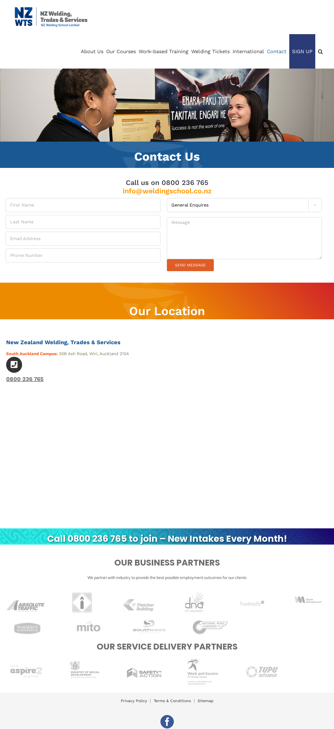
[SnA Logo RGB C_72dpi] (144, 669)
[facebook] (167, 721)
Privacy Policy (134, 700)
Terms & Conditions (172, 700)
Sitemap (206, 700)
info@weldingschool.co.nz (167, 191)
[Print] (195, 593)
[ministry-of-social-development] (85, 658)
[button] (320, 51)
